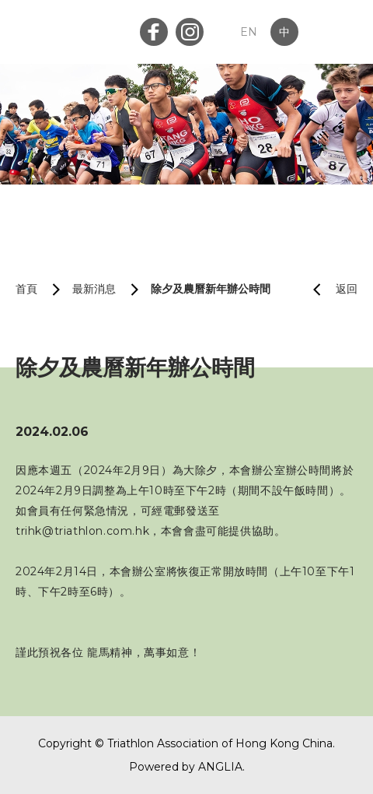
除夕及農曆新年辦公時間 (210, 289)
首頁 (26, 289)
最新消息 (94, 289)
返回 (329, 289)
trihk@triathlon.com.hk (82, 531)
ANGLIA (220, 767)
